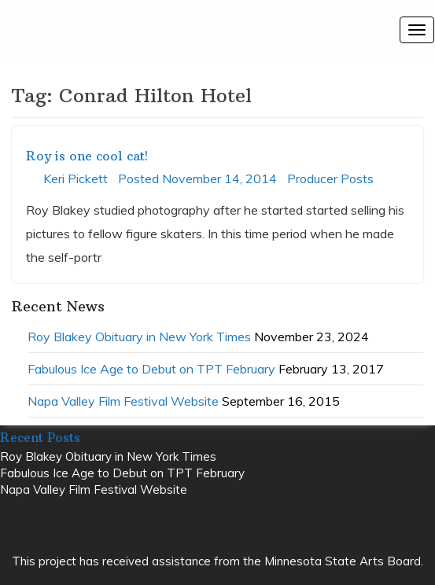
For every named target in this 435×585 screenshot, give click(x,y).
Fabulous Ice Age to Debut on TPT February (151, 369)
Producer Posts (330, 178)
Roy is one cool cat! (87, 156)
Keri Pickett (75, 178)
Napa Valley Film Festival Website (123, 401)
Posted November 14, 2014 (197, 178)
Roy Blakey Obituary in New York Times (139, 336)
